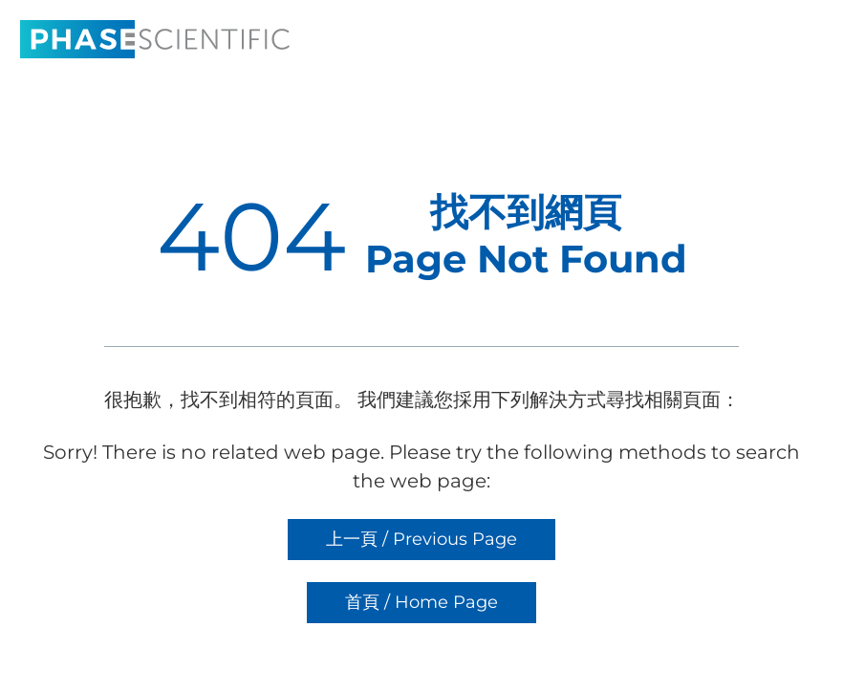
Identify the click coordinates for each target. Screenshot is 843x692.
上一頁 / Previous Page (421, 539)
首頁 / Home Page (421, 602)
